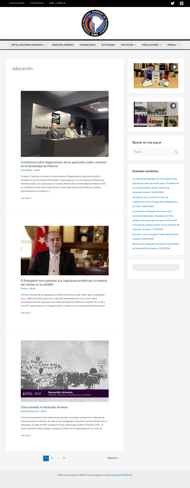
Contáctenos (34, 3)
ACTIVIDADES (108, 45)
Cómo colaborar (53, 3)
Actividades (26, 170)
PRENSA (168, 44)
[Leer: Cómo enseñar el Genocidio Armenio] (65, 371)
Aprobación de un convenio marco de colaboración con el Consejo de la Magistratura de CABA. (155, 202)
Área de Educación (30, 411)
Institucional (15, 3)
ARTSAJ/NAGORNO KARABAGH (33, 44)
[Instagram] (182, 3)
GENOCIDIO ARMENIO (66, 45)
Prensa (24, 288)
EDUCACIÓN (126, 44)
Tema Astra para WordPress (119, 475)
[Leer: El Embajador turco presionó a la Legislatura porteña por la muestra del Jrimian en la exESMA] (65, 250)
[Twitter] (173, 3)
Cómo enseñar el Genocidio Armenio (45, 407)
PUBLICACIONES (149, 44)
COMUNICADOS (89, 45)
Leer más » (26, 198)
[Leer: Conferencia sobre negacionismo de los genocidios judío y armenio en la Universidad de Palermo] (65, 123)
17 (63, 457)
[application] (49, 44)
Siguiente (113, 457)
